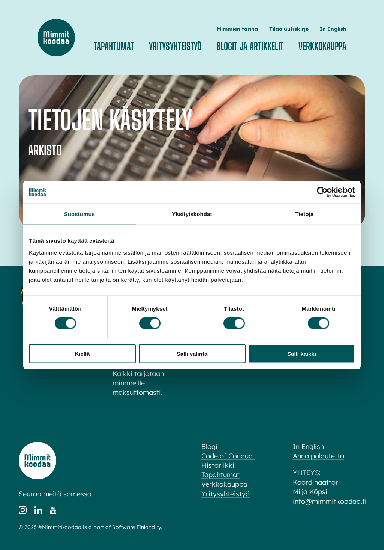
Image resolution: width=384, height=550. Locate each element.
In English (333, 29)
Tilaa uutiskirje (289, 29)
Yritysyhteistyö (175, 46)
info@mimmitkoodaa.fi (329, 501)
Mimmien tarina (237, 29)
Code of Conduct (228, 456)
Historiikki (217, 465)
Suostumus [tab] (79, 214)
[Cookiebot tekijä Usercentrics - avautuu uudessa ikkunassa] (322, 192)
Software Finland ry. (137, 527)
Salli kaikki (301, 353)
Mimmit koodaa (56, 37)
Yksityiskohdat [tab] (192, 214)
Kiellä (82, 353)
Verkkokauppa (322, 46)
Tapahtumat (114, 46)
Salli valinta (192, 353)
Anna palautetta (318, 456)
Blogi (209, 446)
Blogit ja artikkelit (250, 46)
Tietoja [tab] (305, 214)
